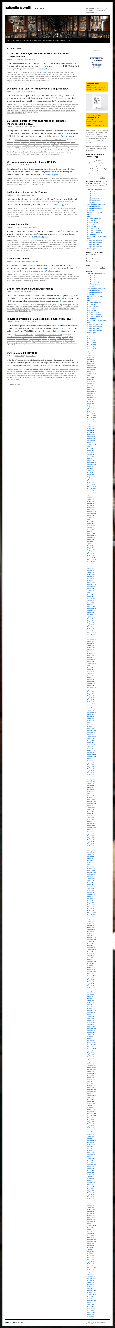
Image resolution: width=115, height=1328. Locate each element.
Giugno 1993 (90, 1020)
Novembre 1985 (91, 1154)
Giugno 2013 (90, 645)
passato (32, 78)
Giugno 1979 (90, 1251)
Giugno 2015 (90, 596)
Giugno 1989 (90, 1101)
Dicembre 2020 (91, 462)
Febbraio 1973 (91, 1270)
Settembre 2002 (91, 898)
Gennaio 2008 (91, 777)
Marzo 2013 (90, 651)
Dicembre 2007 (91, 779)
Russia (50, 152)
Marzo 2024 (90, 385)
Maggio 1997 (91, 953)
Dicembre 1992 (91, 1028)
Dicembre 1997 (91, 945)
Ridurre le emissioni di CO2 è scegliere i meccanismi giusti (40, 318)
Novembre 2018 (91, 513)
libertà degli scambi (51, 148)
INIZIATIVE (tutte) (92, 216)
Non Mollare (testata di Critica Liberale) (57, 150)
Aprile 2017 (90, 552)
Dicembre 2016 (91, 560)
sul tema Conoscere (94, 192)
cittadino (32, 142)
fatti (20, 146)
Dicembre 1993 (91, 1010)
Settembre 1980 (91, 1245)
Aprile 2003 (90, 888)
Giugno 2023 (90, 403)
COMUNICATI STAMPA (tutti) (96, 204)
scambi (50, 111)
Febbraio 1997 (91, 959)
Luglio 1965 (90, 1306)
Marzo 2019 (90, 505)
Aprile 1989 (90, 1105)
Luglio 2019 (90, 497)
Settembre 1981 (91, 1225)
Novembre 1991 (91, 1045)
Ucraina (44, 154)
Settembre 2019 (91, 493)
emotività (58, 107)
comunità (58, 337)
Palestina (9, 152)
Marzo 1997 (90, 957)
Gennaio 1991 (91, 1065)
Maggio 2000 (91, 923)
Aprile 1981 (90, 1233)
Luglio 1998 (90, 943)
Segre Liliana (60, 248)
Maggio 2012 (91, 671)
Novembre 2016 (91, 562)
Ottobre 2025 (91, 347)
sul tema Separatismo (95, 200)
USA (30, 311)
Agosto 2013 (90, 641)
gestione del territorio (35, 339)
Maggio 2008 (91, 769)
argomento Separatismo (95, 246)
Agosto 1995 (90, 978)
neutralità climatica (25, 341)
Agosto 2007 (90, 787)
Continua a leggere (45, 69)
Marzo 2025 (90, 361)
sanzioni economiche (61, 214)
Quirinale (20, 248)
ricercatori (39, 343)
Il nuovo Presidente (18, 258)
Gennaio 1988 (91, 1130)
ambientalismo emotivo (14, 337)
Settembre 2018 (91, 517)
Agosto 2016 (90, 568)
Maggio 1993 (91, 1022)
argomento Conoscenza (22, 140)
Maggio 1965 (91, 1308)
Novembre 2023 (91, 393)
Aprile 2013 (90, 649)
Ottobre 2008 (91, 759)
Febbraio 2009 (91, 750)
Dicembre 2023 (91, 391)
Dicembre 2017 (91, 535)
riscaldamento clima (49, 343)
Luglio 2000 (90, 919)
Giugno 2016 (90, 572)
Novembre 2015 (91, 586)
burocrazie (71, 274)
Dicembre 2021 (91, 438)
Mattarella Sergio (65, 276)
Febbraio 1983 (91, 1199)
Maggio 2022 (91, 428)
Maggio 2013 (91, 647)
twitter (26, 311)
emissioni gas (11, 339)
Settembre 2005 (91, 832)
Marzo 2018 (90, 529)
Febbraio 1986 (91, 1150)
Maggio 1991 (91, 1057)
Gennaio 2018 (91, 533)
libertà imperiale (62, 148)
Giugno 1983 (90, 1191)
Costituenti (16, 244)
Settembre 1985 (91, 1158)
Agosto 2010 (90, 714)
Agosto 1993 (90, 1018)
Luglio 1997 (90, 951)
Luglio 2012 (90, 667)
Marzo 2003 (90, 890)
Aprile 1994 (90, 1004)
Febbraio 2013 (91, 653)
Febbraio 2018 (91, 531)
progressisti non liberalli (63, 78)
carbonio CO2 (37, 337)
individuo (72, 107)
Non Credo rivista (34, 279)
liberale (38, 148)
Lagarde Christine (12, 375)
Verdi (11, 345)
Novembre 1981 (91, 1221)
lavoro (33, 148)
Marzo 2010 (90, 724)
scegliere (9, 80)
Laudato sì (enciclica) (63, 339)
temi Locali (92, 202)
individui (32, 76)
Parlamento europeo (56, 341)
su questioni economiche (95, 228)
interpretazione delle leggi (43, 76)
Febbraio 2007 (91, 797)
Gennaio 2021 (91, 460)
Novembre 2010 (91, 708)
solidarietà (49, 377)
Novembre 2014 (91, 610)
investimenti (54, 373)
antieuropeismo (66, 369)
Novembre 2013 (91, 635)
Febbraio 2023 (91, 412)
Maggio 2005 (91, 840)
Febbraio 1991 (91, 1063)
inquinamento (52, 339)
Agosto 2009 (90, 738)
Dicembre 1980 (91, 1239)
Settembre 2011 (91, 688)
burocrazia (17, 142)
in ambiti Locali (93, 222)
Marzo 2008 (90, 773)
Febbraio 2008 (91, 775)
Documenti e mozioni (95, 218)
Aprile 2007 (90, 793)
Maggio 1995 (91, 982)
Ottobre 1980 (91, 1243)
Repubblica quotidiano (27, 214)
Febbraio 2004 (91, 868)
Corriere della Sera (21, 210)
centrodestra (57, 242)
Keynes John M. (69, 373)
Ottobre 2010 (91, 710)
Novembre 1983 (91, 1183)
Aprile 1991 (90, 1059)
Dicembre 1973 (91, 1268)
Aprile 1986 (90, 1146)
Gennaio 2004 (91, 870)
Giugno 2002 (90, 903)
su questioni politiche (95, 230)
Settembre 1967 (91, 1294)
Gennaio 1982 (91, 1217)
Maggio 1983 (91, 1193)
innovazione (19, 109)
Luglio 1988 (90, 1120)
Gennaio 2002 (91, 905)
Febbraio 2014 (91, 629)
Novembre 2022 (91, 418)
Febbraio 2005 (91, 846)
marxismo (57, 276)
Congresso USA (69, 307)
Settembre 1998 (91, 941)
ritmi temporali (43, 111)
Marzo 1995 (90, 986)
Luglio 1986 (90, 1142)
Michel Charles (55, 375)
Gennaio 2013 (91, 655)
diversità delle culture (36, 276)
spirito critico (10, 113)
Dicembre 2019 (91, 487)
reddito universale (65, 182)
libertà (58, 76)
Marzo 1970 (90, 1280)
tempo (33, 154)
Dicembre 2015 (91, 584)
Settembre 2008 (91, 761)
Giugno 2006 (90, 813)
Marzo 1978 (90, 1254)
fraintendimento (34, 146)
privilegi (69, 279)
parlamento (45, 341)
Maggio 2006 (91, 815)
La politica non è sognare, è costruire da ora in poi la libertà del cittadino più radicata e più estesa (38, 40)
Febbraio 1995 (91, 988)
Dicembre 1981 (91, 1219)
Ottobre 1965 (91, 1302)
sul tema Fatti (92, 234)
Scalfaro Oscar (51, 248)
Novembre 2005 (91, 827)
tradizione (32, 80)
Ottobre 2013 (91, 637)
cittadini (28, 74)
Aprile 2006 (90, 817)
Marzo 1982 (90, 1213)
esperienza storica (20, 76)
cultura (61, 74)
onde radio (51, 109)
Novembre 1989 (91, 1091)
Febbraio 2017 (91, 556)
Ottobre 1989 (91, 1093)
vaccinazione (60, 377)
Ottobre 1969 (91, 1282)
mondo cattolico (16, 246)
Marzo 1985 (90, 1162)
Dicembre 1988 (91, 1114)
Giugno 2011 (90, 694)
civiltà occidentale (41, 142)
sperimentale (17, 80)
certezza (35, 371)
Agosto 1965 (90, 1304)
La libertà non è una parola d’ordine (27, 192)
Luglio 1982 (90, 1205)
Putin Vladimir (15, 214)
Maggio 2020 (91, 477)
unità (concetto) (11, 250)
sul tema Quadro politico (67, 72)
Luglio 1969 (90, 1284)
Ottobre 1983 (91, 1185)
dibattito (34, 210)
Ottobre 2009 (91, 734)
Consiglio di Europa (38, 180)
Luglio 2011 (90, 692)
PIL (19, 377)
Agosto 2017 (90, 543)
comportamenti (51, 142)
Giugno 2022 (90, 426)
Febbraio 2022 (91, 434)
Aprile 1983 (90, 1195)
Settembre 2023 (91, 397)
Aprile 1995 (90, 984)
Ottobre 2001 (91, 907)
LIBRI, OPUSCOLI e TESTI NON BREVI (54, 140)
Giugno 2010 (90, 718)
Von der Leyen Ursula (70, 377)
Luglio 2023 (90, 401)
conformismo (28, 107)
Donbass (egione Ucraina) (51, 144)
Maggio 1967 (91, 1298)
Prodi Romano (51, 78)
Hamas (49, 146)
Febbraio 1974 (91, 1264)
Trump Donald (19, 311)
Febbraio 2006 (91, 821)
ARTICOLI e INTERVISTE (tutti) (24, 72)
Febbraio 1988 (91, 1128)
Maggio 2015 (91, 598)
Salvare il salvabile (17, 224)
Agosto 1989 (90, 1097)
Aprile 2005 (90, 842)
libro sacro (71, 148)
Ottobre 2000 (91, 917)
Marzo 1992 (90, 1036)
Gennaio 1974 (91, 1266)
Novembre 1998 (91, 939)
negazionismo (40, 150)
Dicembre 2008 (91, 754)
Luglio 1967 (90, 1296)
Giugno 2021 (90, 450)
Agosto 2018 (90, 519)
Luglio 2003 (90, 882)
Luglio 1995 (90, 980)
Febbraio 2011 (91, 702)
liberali (54, 76)
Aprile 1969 (90, 1288)
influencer (66, 146)
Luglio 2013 (90, 643)
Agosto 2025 (90, 351)
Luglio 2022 (90, 424)
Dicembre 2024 (91, 367)
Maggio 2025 (91, 357)
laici (62, 244)
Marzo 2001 (90, 909)
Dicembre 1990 (91, 1067)
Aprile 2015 (90, 600)
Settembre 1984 (91, 1168)
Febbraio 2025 (91, 363)
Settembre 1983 (91, 1187)
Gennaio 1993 (91, 1026)
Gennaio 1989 (91, 1112)
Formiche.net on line (37, 309)
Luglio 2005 (90, 836)
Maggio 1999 (91, 933)
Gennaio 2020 (91, 485)
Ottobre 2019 (91, 491)
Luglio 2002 (90, 901)
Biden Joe (75, 305)
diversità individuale (39, 244)
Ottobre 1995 (91, 974)
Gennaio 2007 (91, 799)
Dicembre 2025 (91, 343)
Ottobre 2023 (91, 395)
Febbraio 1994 (91, 1008)
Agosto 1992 (90, 1034)
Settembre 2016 (91, 566)
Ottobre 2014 (91, 612)
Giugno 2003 (90, 884)
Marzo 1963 (90, 1316)
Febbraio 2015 (91, 604)
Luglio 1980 (90, 1247)
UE (28, 184)
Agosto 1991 (90, 1051)
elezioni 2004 (61, 180)
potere (18, 152)
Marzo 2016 (90, 578)
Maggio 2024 (91, 381)
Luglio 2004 (90, 860)
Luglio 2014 (90, 619)
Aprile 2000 (90, 925)
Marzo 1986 (90, 1148)
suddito (28, 154)
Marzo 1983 (90, 1197)
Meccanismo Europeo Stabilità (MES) (39, 375)
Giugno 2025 (90, 355)
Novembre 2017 (91, 537)
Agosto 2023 (90, 399)
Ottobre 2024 (91, 371)
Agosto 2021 (90, 446)
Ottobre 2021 (91, 442)
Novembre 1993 (91, 1012)
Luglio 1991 (90, 1053)
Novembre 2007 (91, 781)
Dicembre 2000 (91, 913)
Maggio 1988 (91, 1124)
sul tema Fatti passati (41, 72)
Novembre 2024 (91, 369)
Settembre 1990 (91, 1073)
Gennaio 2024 (91, 389)
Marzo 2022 (90, 432)
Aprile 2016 (90, 576)
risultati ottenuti (33, 111)
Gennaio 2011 (91, 704)
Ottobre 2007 (91, 783)
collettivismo (51, 337)
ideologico (47, 276)
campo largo (14, 242)
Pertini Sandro (66, 246)
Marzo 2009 (90, 748)
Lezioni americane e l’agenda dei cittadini (30, 288)
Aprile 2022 (90, 430)
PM (14, 152)
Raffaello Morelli (31, 59)
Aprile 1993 (90, 1024)
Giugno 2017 (90, 548)
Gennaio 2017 (91, 558)
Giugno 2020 (90, 475)
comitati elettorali (38, 307)
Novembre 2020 (91, 464)
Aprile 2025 (90, 359)
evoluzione (15, 146)
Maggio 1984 (91, 1174)
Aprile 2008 (90, 771)
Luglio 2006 (90, 811)
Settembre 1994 (91, 994)
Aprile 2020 (90, 479)
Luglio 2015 (90, 594)
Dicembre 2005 (91, 825)
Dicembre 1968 (91, 1290)
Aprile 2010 (90, 722)
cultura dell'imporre (69, 74)
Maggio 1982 (91, 1209)
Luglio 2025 (90, 353)
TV (24, 113)
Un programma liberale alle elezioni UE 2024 (31, 162)
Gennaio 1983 (91, 1201)
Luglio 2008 (90, 765)
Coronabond (48, 371)
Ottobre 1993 (91, 1014)
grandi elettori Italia (54, 244)
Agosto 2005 (90, 834)
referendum (92, 224)
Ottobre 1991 (91, 1047)
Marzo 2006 (90, 819)
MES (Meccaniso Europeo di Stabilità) (34, 182)
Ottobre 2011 (90, 685)
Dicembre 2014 (91, 608)
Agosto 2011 (90, 690)
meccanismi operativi (13, 341)
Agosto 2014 (90, 617)
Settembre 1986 (91, 1140)
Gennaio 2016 (91, 582)
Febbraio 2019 (91, 507)
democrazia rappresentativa (15, 309)
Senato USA (10, 311)
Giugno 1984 (90, 1172)
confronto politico (37, 107)
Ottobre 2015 (91, 588)
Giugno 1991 (90, 1055)
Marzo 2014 (90, 627)
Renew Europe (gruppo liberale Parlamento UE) (21, 343)
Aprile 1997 (90, 955)
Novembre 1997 (91, 947)
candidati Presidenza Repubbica (28, 242)
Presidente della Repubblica (58, 279)
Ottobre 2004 (91, 854)
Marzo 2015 (90, 602)
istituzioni (27, 148)
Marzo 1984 (90, 1178)
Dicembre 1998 (91, 937)
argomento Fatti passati (95, 242)
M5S (71, 339)
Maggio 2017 (91, 550)
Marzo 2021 (90, 456)
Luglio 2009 (90, 740)
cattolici (41, 242)
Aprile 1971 (90, 1274)
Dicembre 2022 (91, 416)
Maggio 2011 (91, 696)
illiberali (54, 146)
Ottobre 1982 (91, 1203)
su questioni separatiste (95, 232)
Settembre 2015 (91, 590)
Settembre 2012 (91, 663)
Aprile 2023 (90, 408)
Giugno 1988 (90, 1122)
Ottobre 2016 (91, 564)
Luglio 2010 (90, 716)
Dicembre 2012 (91, 657)
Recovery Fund (69, 341)
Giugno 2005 (90, 838)
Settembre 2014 (91, 614)
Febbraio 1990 (91, 1085)
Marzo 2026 (90, 337)
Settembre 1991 (91, 1049)
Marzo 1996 (90, 965)
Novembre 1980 (91, 1241)
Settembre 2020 (91, 468)
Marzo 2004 (90, 866)
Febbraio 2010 (91, 726)
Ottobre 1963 (91, 1314)
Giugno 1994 (90, 1000)
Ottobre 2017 (91, 539)
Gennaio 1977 (91, 1256)
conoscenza (40, 74)
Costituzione (24, 244)
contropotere (48, 74)
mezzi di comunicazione (28, 150)
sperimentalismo (71, 111)
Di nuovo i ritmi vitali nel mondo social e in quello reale (38, 88)
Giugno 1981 (90, 1229)
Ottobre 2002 (91, 896)
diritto (8, 76)
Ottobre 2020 (91, 466)
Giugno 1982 (90, 1207)
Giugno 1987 (90, 1136)
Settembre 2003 (91, 878)
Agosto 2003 (90, 880)
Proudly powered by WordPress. (96, 1322)
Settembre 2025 (91, 349)
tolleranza (38, 154)
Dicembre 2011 (91, 681)
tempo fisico (25, 80)
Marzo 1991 (90, 1061)
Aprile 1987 (90, 1138)
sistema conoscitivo (59, 111)
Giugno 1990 (90, 1077)
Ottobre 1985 (91, 1156)
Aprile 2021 (90, 454)
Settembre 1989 (91, 1095)
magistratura (65, 76)
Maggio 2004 (91, 862)
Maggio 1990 (91, 1079)
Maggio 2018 (91, 525)
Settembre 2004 (91, 856)
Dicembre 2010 (91, 706)
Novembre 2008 (91, 756)
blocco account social (13, 307)
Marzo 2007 (90, 795)
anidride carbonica (26, 337)
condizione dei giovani (63, 142)
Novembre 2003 (91, 874)
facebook (27, 309)
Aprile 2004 (90, 864)
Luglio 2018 (90, 521)
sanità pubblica (41, 377)
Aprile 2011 (90, 698)
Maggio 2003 (91, 886)
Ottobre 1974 (91, 1260)
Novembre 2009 (91, 732)
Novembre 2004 (91, 852)
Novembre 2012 (91, 659)
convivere (55, 74)
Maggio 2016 (91, 574)
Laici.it (15, 212)
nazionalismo (65, 375)
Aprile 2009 (90, 746)
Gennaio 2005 (91, 848)
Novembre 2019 (91, 489)
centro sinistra (48, 242)
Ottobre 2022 (91, 420)
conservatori (28, 180)
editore (62, 144)
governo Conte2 (39, 373)
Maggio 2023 (91, 406)
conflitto (33, 74)
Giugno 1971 (90, 1272)
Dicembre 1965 (91, 1300)
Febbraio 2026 (91, 339)
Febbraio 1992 (91, 1038)
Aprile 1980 (90, 1249)
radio (8, 111)
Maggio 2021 (91, 452)
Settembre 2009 (91, 736)
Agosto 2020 (90, 470)
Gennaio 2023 (91, 414)
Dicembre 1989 (91, 1089)
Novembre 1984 (91, 1164)
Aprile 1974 (90, 1262)
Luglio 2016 (90, 570)
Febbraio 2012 (91, 677)
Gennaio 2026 (91, 341)
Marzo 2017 (90, 554)
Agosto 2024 (90, 375)
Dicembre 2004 (91, 850)
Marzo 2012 (90, 675)
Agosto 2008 (90, 763)
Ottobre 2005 (91, 830)
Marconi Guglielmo (33, 109)
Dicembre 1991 (91, 1043)
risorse (34, 377)
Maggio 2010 (91, 720)
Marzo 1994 (90, 1006)
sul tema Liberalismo (94, 206)
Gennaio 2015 (91, 606)
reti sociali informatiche (22, 111)
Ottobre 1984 (91, 1166)
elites (12, 76)
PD (63, 341)
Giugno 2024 (90, 379)
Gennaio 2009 (91, 752)
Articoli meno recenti (14, 384)
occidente (49, 182)
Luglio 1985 (90, 1160)
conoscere (10, 144)
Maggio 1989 (91, 1103)
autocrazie (10, 142)
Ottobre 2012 (91, 661)
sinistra (58, 343)
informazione (11, 109)
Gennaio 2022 (91, 436)
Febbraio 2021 (91, 458)
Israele (22, 148)
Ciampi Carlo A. (66, 242)
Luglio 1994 (90, 998)
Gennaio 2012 (91, 679)
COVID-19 (65, 337)
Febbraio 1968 (91, 1292)
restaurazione (42, 248)
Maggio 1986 (91, 1144)
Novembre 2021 (91, 440)
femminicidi (25, 146)
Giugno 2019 (90, 499)
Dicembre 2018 (91, 511)
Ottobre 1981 (91, 1223)
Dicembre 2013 (91, 633)
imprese (44, 339)
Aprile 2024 (90, 383)
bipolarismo (63, 274)
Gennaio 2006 (91, 823)
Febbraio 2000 (91, 927)
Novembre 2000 (91, 915)
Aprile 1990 (90, 1081)
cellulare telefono (18, 107)
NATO (61, 212)
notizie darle (43, 109)
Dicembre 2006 (91, 801)
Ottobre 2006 (91, 805)
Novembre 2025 (91, 345)
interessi (47, 373)
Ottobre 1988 (91, 1118)
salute (14, 184)
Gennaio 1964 (91, 1312)
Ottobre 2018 (91, 515)
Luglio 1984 (90, 1170)
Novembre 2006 (91, 803)
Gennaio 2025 (91, 365)
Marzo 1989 (90, 1107)
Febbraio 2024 (91, 387)
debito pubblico (69, 371)
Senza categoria (91, 249)
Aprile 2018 (90, 527)
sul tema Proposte (53, 72)
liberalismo (25, 212)
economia (53, 180)
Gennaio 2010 (91, 728)
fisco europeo (69, 180)
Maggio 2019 (91, 501)
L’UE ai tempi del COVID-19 (22, 353)
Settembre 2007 (91, 785)
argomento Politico (35, 140)
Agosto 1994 (90, 996)
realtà (73, 78)
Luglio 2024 (90, 377)
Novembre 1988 (91, 1116)
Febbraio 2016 (91, 580)
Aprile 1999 (90, 935)
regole (26, 152)
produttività (56, 182)
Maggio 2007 (91, 791)
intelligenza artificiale (13, 148)
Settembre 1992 (91, 1032)
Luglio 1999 (90, 931)
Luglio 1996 (90, 963)
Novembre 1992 (91, 1030)
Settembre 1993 (91, 1016)
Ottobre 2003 (91, 876)
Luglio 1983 (90, 1189)
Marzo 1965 (90, 1310)
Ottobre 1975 (91, 1258)
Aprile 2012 (90, 673)
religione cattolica (17, 281)
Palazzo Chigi (57, 246)
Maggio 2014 (91, 623)
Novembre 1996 (91, 961)
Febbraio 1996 (91, 967)
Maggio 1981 (91, 1231)
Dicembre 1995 (91, 970)
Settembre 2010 (91, 712)
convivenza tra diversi (20, 144)
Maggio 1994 (91, 1002)
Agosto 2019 (90, 495)
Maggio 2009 (91, 744)
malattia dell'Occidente (13, 150)
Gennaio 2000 (91, 929)
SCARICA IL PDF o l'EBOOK (95, 89)
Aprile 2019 (90, 503)
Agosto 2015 (90, 592)
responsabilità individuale (41, 214)
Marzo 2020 (90, 481)
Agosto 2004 (90, 858)
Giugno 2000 (90, 921)
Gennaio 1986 (91, 1152)
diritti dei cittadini (37, 144)
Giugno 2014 (90, 621)
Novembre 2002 (91, 894)
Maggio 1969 (91, 1286)
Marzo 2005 (90, 844)
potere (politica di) (41, 78)
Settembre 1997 (91, 949)
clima (13, 180)
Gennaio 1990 (91, 1087)
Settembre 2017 (91, 541)
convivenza (46, 107)
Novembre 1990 (91, 1069)
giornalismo (65, 107)
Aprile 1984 (90, 1176)
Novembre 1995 (91, 972)
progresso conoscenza (68, 109)
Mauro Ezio (40, 212)
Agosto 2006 (90, 809)
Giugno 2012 (90, 669)
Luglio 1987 (90, 1134)
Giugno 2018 (90, 523)
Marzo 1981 (90, 1235)
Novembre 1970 (91, 1278)
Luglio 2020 (90, 472)
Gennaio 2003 (91, 892)
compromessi (48, 307)
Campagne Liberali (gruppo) (24, 371)
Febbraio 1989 (91, 1109)
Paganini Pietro (53, 309)
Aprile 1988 (90, 1126)
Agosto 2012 (90, 665)
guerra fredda (65, 210)
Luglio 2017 (90, 546)
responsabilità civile (41, 152)
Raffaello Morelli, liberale (24, 7)
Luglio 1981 (90, 1227)
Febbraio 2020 (91, 483)
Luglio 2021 (90, 448)
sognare (69, 152)
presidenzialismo (64, 309)
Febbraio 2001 (91, 911)
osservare (26, 78)
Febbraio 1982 (91, 1215)
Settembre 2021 (91, 444)
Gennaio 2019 (91, 509)
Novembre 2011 (91, 683)
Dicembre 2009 (91, 730)
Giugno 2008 (90, 767)
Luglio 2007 (90, 789)
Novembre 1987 (91, 1132)
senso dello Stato (70, 248)
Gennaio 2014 (91, 631)
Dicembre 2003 (91, 872)
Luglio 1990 (90, 1075)
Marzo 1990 (90, 1083)
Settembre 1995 (91, 976)
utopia (75, 214)
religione (31, 152)
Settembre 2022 (91, 422)
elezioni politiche (93, 220)
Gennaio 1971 (91, 1276)
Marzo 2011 (90, 700)
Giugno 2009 (90, 742)
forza (28, 76)
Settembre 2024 (91, 373)
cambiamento (21, 74)
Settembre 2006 (91, 807)
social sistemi (62, 152)
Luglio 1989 (90, 1099)
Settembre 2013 (91, 639)
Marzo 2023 (90, 410)
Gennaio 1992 (91, 1041)
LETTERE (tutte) (92, 226)
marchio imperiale (16, 182)
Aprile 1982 (90, 1211)
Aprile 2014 (90, 625)
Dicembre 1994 (91, 990)
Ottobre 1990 (91, 1071)
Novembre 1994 (91, 992)
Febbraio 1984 (91, 1180)
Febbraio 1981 (91, 1237)
